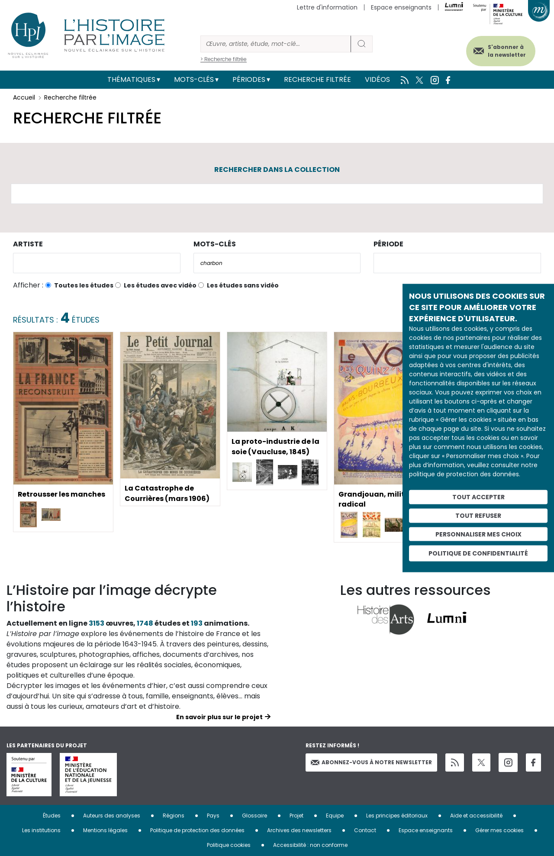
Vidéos (377, 79)
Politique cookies (229, 845)
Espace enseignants (401, 7)
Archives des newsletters (299, 830)
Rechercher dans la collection (277, 169)
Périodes (248, 79)
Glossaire (254, 815)
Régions (173, 815)
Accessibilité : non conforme (310, 845)
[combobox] (96, 263)
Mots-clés (194, 79)
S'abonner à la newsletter (506, 50)
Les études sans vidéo (243, 285)
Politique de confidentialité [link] (478, 553)
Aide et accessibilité (476, 815)
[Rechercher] (275, 44)
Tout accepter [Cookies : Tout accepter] (478, 497)
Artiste (28, 244)
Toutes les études (83, 285)
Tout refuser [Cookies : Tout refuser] (478, 515)
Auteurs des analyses (111, 815)
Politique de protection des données (197, 830)
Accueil (24, 97)
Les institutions (41, 830)
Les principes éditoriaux (397, 815)
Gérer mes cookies (499, 830)
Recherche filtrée (317, 79)
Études (52, 815)
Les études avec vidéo (160, 285)
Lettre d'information (327, 7)
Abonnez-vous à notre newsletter (371, 762)
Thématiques (131, 79)
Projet (296, 815)
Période (388, 244)
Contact (365, 830)
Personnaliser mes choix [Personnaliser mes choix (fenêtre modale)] (478, 534)
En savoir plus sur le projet (219, 717)
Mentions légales (105, 830)
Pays (213, 815)
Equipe (335, 815)
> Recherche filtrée (223, 59)
